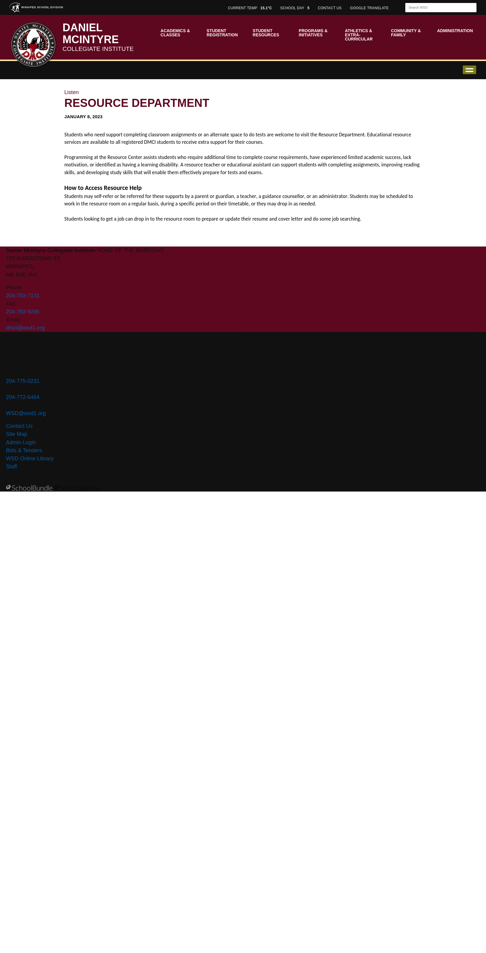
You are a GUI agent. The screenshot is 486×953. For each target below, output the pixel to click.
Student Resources (266, 32)
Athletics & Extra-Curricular (359, 34)
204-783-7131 (23, 296)
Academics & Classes (175, 32)
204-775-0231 (23, 381)
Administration (455, 30)
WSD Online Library (30, 458)
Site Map (16, 434)
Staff (11, 467)
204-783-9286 (23, 312)
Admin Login (21, 442)
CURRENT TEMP (250, 8)
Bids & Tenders (24, 450)
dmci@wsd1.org (25, 328)
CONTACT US (330, 8)
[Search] (435, 7)
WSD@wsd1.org (26, 413)
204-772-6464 (23, 397)
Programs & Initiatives (313, 32)
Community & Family (406, 32)
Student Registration (222, 32)
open (469, 69)
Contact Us (19, 426)
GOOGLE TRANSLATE (370, 8)
